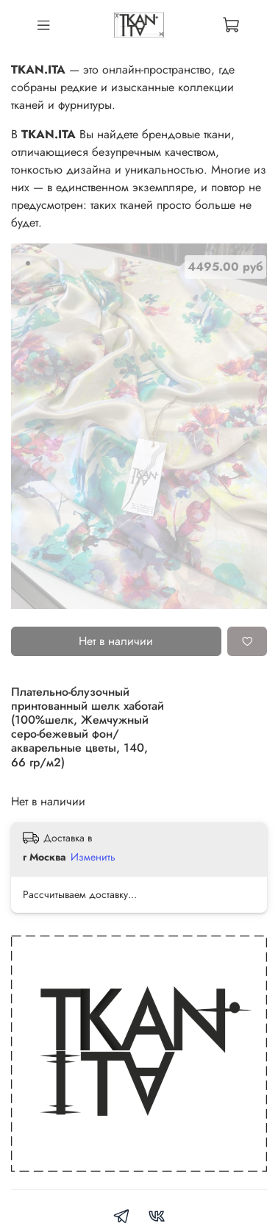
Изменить (93, 856)
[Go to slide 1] (28, 263)
